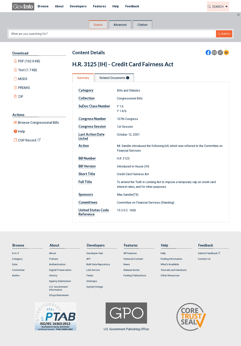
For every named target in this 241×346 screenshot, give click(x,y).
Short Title (87, 174)
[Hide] (238, 14)
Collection (87, 98)
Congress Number (92, 119)
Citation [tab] (142, 25)
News (127, 264)
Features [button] (99, 6)
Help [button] (115, 6)
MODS (22, 79)
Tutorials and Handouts (174, 269)
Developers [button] (78, 6)
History (53, 275)
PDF (29, 61)
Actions (18, 115)
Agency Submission (60, 281)
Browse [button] (42, 6)
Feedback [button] (132, 6)
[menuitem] (43, 6)
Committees (88, 202)
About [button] (59, 6)
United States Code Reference (94, 212)
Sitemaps (91, 281)
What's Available (170, 264)
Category (86, 90)
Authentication (57, 264)
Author (16, 275)
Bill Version (87, 166)
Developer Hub (94, 253)
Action (84, 146)
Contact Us (204, 258)
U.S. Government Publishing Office (126, 316)
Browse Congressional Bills (38, 122)
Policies (53, 258)
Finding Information (171, 258)
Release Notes (132, 269)
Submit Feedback (207, 253)
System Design (94, 286)
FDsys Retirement (59, 295)
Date (14, 264)
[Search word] (112, 33)
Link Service (93, 269)
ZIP (20, 97)
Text (27, 70)
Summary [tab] (83, 78)
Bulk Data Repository (98, 264)
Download (20, 53)
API (88, 258)
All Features (130, 253)
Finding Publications (135, 275)
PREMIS (24, 88)
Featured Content (133, 258)
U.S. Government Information (58, 288)
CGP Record (27, 140)
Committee (18, 269)
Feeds (89, 275)
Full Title (85, 182)
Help (21, 131)
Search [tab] (98, 25)
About (52, 253)
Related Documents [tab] (114, 78)
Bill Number (87, 158)
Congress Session (92, 126)
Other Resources (170, 275)
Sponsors (86, 194)
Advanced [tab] (120, 25)
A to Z (15, 253)
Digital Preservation (60, 269)
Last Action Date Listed (91, 136)
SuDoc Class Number (94, 106)
